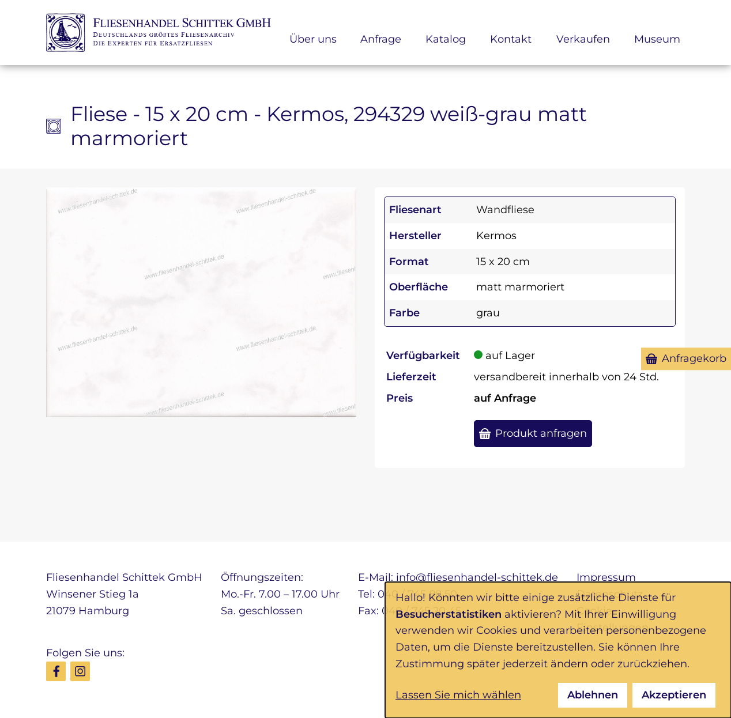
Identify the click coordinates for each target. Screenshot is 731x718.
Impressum (606, 577)
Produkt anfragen (541, 433)
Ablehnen (592, 695)
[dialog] (558, 650)
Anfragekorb (694, 358)
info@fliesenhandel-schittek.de (477, 577)
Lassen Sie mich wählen (458, 695)
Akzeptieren (674, 695)
